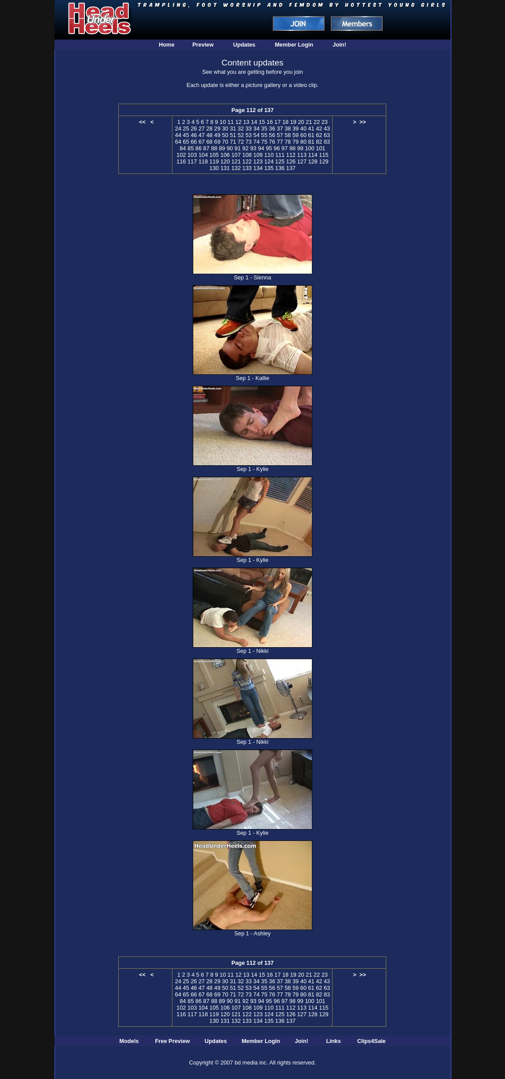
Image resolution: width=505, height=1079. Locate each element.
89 (222, 148)
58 (288, 135)
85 (190, 148)
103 (192, 155)
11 (230, 122)
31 (233, 128)
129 (323, 161)
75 (264, 141)
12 (238, 122)
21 (309, 122)
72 (241, 141)
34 (256, 128)
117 (192, 161)
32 (241, 128)
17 (277, 122)
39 (296, 128)
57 (280, 135)
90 (230, 148)
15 (262, 122)
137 (291, 168)
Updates (244, 44)
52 (241, 135)
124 (269, 161)
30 (225, 128)
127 (301, 161)
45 (186, 135)
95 (269, 148)
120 (225, 161)
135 (269, 168)
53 (248, 135)
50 (225, 135)
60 (303, 135)
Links (333, 1041)
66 (193, 141)
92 (245, 148)
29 (217, 128)
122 (247, 161)
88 (214, 148)
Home (167, 44)
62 (319, 135)
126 (291, 161)
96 (277, 148)
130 (214, 168)
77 (280, 141)
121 (236, 161)
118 (203, 161)
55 (264, 135)
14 (254, 122)
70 (225, 141)
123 (258, 161)
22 (317, 122)
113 (301, 155)
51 (233, 135)
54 (256, 135)
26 (193, 128)
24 (178, 128)
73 (248, 141)
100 (309, 148)
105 (214, 155)
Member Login (294, 44)
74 (256, 141)
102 (181, 155)
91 (237, 148)
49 (217, 135)
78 (288, 141)
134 (258, 168)
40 (303, 128)
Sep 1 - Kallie (252, 378)
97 (285, 148)
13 (246, 122)
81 (311, 141)
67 (201, 141)
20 (301, 122)
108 (247, 155)
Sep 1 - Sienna (252, 277)
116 (181, 161)
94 (261, 148)
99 (300, 148)
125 (280, 161)
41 (311, 128)
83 (327, 141)
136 (280, 168)
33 (248, 128)
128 (312, 161)
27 (201, 128)
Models (129, 1041)
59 (296, 135)
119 (214, 161)
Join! (339, 44)
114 (312, 155)
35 (264, 128)
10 (223, 122)
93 (253, 148)
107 (236, 155)
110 (269, 155)
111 (280, 155)
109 (258, 155)
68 (209, 141)
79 (296, 141)
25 (186, 128)
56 (272, 135)
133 (247, 168)
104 (203, 155)
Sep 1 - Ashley (252, 933)
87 (206, 148)
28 (209, 128)
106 (225, 155)
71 (233, 141)
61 (311, 135)
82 (319, 141)
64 (178, 141)
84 (182, 148)
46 (193, 135)
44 (178, 135)
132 (236, 168)
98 (292, 148)
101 (320, 148)
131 (225, 168)
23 (325, 122)
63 (327, 135)
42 (319, 128)
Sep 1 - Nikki (253, 651)
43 (327, 128)
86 (198, 148)
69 (217, 141)
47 (201, 135)
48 (209, 135)
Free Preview (172, 1041)
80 (303, 141)
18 (285, 122)
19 (293, 122)
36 (272, 128)
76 (272, 141)
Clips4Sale (371, 1041)
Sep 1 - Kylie (253, 469)
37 (280, 128)
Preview (202, 44)
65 (186, 141)
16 (270, 122)
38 (288, 128)
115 (323, 155)
